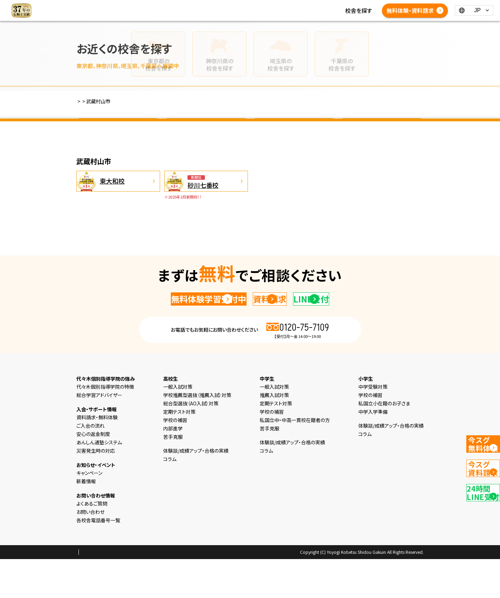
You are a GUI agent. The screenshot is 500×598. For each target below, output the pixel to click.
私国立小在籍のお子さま (384, 442)
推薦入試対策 (274, 433)
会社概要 (135, 591)
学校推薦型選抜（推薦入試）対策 (197, 433)
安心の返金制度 (93, 472)
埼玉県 (294, 130)
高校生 (253, 6)
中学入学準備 (373, 450)
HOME (148, 6)
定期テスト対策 (179, 450)
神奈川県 (206, 130)
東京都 (118, 130)
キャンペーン (89, 511)
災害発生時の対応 (95, 489)
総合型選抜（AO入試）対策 (190, 442)
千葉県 (381, 130)
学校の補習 (175, 458)
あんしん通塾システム (99, 481)
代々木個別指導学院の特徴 (105, 425)
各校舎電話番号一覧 (286, 14)
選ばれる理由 (178, 6)
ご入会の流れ (90, 464)
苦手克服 (173, 475)
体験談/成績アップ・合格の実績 (177, 14)
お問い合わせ (90, 550)
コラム (334, 6)
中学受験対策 (373, 425)
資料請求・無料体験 (97, 456)
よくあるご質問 (238, 14)
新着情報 (311, 6)
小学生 (209, 6)
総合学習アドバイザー (99, 433)
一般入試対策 (177, 425)
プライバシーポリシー (98, 591)
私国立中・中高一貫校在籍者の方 (295, 458)
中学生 (231, 6)
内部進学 (173, 467)
